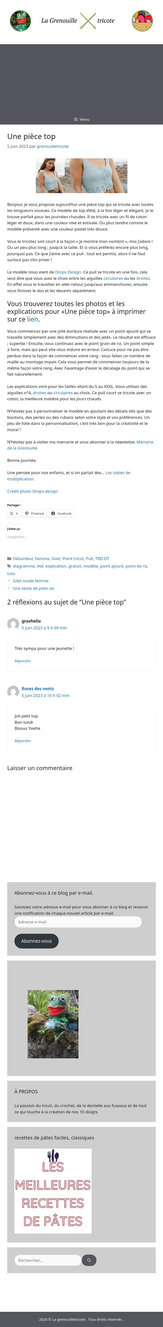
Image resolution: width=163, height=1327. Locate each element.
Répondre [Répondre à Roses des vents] (23, 740)
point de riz (136, 566)
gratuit (74, 566)
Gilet (55, 558)
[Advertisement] (81, 78)
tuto (11, 573)
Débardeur (23, 558)
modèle (90, 566)
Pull (89, 558)
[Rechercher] (89, 1260)
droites (39, 392)
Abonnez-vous (36, 941)
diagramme (24, 566)
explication (55, 566)
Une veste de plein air (33, 588)
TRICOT (102, 558)
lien (32, 319)
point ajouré (111, 566)
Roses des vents (38, 688)
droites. (143, 278)
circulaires (113, 278)
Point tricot (73, 558)
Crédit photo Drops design (32, 491)
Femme (42, 558)
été (40, 566)
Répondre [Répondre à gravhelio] (23, 661)
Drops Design (67, 272)
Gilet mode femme (31, 580)
